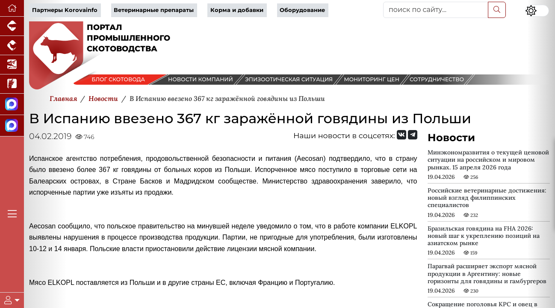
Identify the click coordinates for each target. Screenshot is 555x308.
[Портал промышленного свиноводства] (12, 26)
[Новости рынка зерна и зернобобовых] (12, 84)
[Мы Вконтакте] (401, 134)
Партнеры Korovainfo (64, 10)
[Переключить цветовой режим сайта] (537, 11)
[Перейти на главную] (12, 8)
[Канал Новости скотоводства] (12, 104)
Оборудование (302, 10)
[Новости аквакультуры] (12, 64)
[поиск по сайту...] (435, 10)
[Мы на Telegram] (412, 134)
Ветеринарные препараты (154, 10)
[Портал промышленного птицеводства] (12, 45)
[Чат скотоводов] (12, 125)
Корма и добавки (236, 10)
